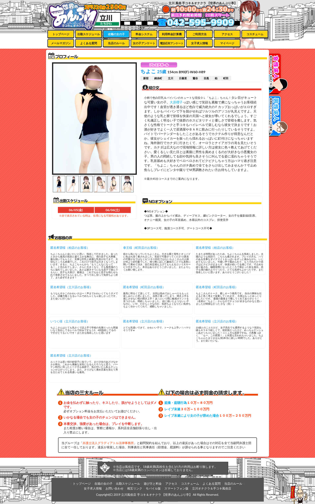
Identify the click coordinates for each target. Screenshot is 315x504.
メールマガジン (61, 43)
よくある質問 (88, 43)
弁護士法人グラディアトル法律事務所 (108, 443)
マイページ (227, 43)
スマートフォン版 (176, 488)
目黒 (206, 78)
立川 (170, 78)
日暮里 (183, 78)
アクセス (227, 34)
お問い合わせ (114, 488)
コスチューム (254, 34)
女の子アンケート (144, 43)
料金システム (144, 34)
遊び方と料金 (153, 483)
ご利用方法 (199, 34)
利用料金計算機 (172, 34)
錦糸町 (158, 78)
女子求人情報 (199, 43)
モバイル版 (153, 488)
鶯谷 (195, 78)
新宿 (145, 78)
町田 (225, 78)
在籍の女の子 (116, 34)
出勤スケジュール (88, 34)
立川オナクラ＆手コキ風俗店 (211, 488)
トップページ (60, 34)
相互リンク (134, 488)
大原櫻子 (176, 102)
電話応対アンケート (171, 43)
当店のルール (116, 43)
